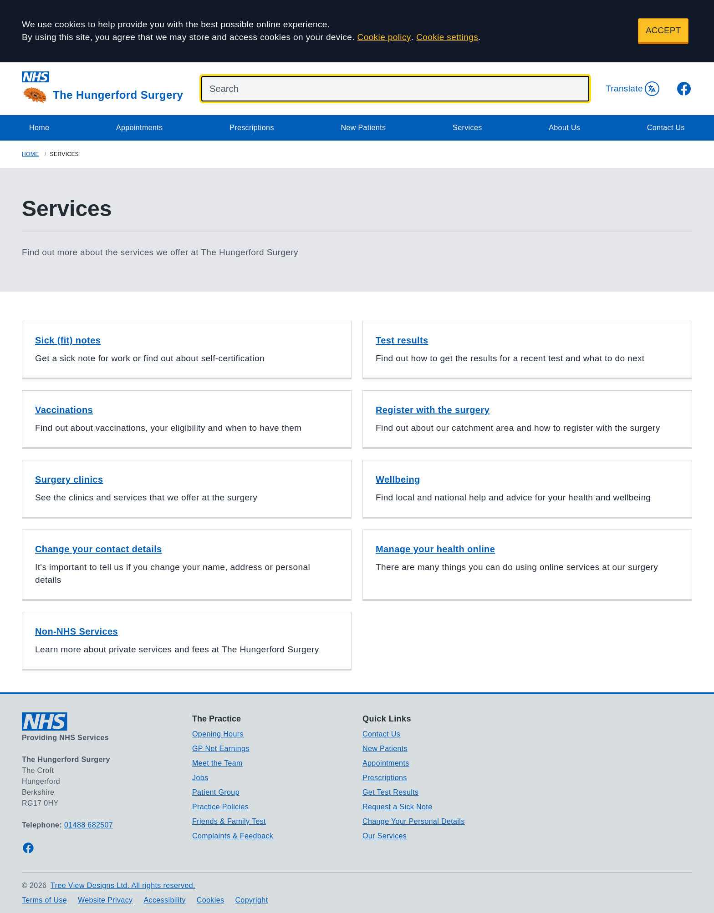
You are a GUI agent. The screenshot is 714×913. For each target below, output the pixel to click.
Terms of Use (44, 900)
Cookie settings (447, 37)
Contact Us (666, 127)
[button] (187, 350)
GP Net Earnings (221, 748)
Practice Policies (220, 807)
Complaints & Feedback (232, 836)
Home (39, 127)
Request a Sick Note (397, 807)
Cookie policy (384, 37)
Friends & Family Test (229, 821)
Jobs (200, 778)
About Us (564, 127)
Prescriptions (252, 127)
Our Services (384, 836)
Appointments (139, 127)
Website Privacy (105, 900)
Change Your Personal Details (413, 821)
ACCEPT (663, 30)
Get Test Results (390, 792)
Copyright (251, 900)
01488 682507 (88, 825)
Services (467, 127)
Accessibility (164, 900)
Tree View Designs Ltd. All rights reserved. (123, 885)
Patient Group (216, 792)
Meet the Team (217, 763)
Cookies (210, 900)
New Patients (363, 127)
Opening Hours (218, 734)
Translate (632, 88)
